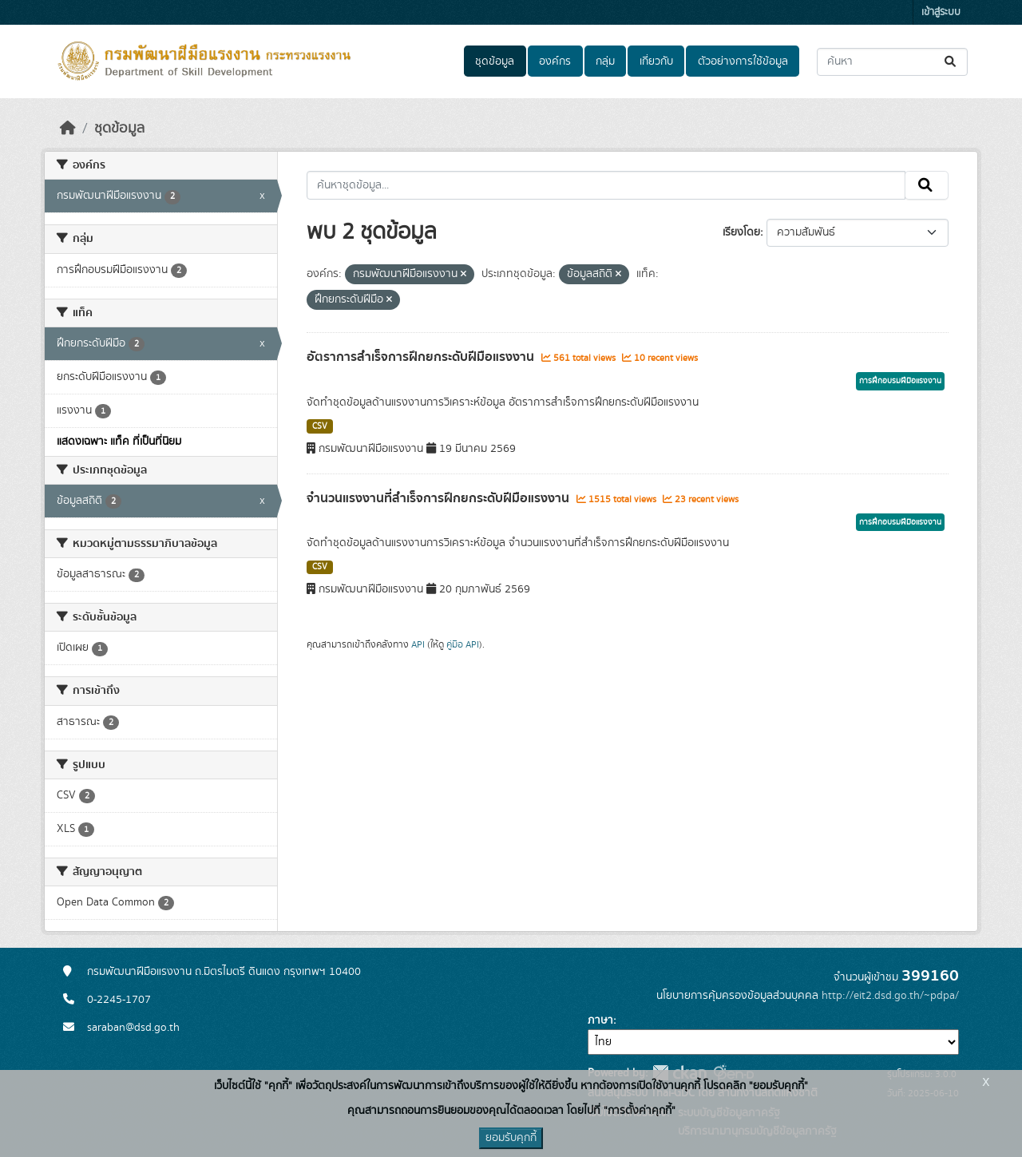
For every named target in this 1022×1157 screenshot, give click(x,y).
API (418, 644)
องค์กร (555, 61)
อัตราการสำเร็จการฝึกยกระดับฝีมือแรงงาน (422, 357)
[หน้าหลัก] (68, 128)
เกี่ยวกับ (656, 61)
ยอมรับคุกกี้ (511, 1138)
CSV (319, 426)
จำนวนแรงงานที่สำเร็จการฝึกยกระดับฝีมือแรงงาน (439, 498)
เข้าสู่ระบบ (941, 12)
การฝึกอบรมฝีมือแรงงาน (900, 380)
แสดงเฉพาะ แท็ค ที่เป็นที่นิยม (119, 442)
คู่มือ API (462, 644)
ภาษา (600, 1020)
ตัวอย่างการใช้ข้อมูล (743, 61)
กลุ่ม (605, 61)
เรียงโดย (741, 232)
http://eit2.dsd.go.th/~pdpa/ (890, 996)
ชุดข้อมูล (494, 61)
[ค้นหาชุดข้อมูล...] (892, 62)
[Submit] (951, 62)
